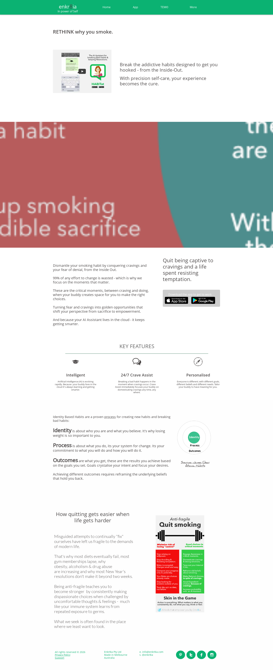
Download (175, 294)
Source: (187, 463)
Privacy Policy (62, 654)
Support (59, 657)
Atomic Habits (195, 466)
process (110, 417)
